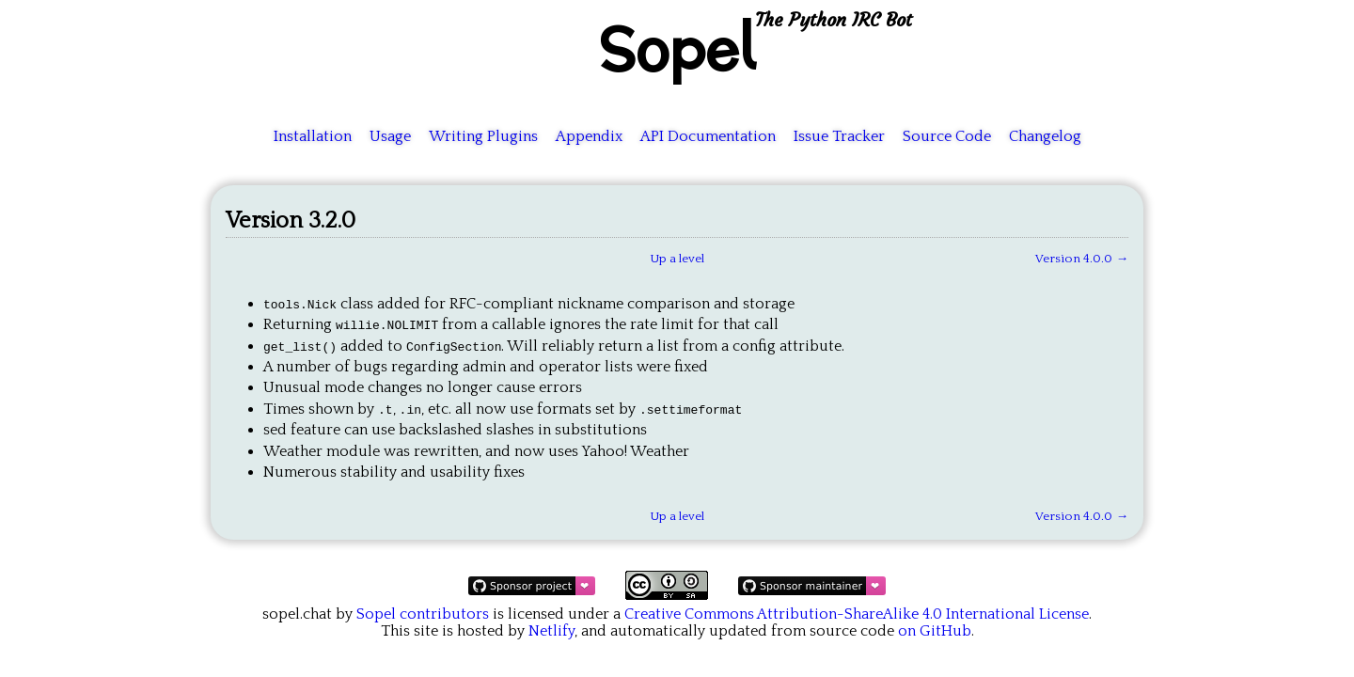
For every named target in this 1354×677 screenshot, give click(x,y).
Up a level (677, 258)
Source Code (947, 136)
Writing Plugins (483, 136)
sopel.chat (297, 614)
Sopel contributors (422, 614)
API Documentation (708, 136)
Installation (313, 136)
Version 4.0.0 (1073, 258)
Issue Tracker (839, 136)
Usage (390, 136)
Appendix (589, 136)
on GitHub (934, 630)
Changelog (1045, 136)
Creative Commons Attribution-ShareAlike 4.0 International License (856, 614)
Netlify (551, 630)
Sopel (677, 48)
